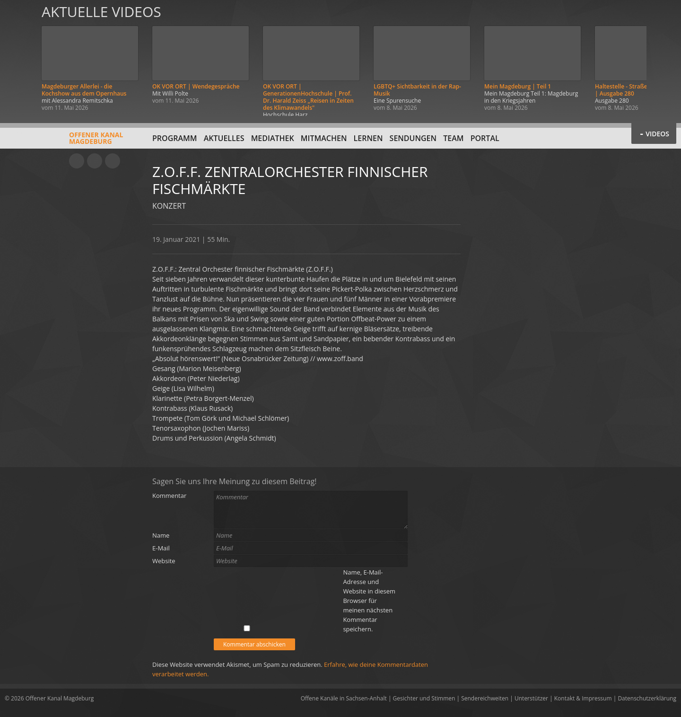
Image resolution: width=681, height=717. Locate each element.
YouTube (76, 160)
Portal (485, 138)
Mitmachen (324, 138)
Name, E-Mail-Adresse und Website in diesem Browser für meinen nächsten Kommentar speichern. (369, 600)
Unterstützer (531, 698)
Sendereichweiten (484, 698)
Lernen (368, 138)
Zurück (17, 58)
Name (160, 535)
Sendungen (413, 138)
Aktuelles (224, 138)
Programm (174, 138)
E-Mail (161, 548)
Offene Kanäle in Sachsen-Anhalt (344, 698)
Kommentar (169, 495)
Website (163, 561)
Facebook (94, 160)
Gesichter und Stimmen (424, 698)
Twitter (112, 160)
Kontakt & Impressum (583, 698)
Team (453, 138)
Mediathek (272, 138)
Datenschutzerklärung (647, 698)
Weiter (663, 58)
